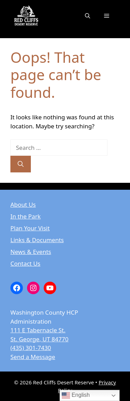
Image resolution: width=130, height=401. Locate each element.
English (76, 395)
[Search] (20, 164)
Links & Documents (37, 240)
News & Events (30, 252)
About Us (23, 204)
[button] (87, 15)
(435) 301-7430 (30, 348)
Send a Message (32, 357)
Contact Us (25, 263)
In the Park (25, 216)
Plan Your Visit (30, 228)
